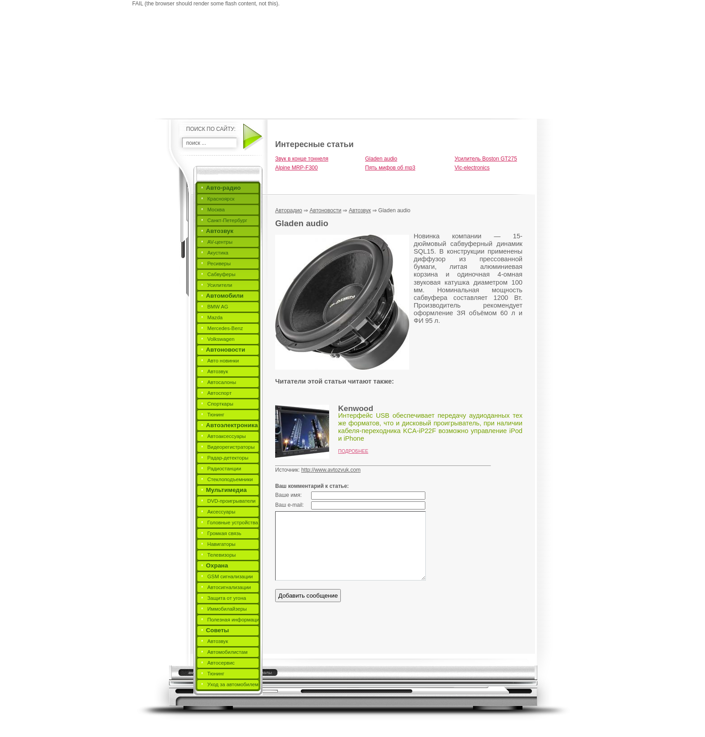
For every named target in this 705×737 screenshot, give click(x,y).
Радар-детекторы (227, 457)
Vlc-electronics (472, 168)
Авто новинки (223, 360)
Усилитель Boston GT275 (486, 159)
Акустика (217, 252)
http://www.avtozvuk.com (331, 470)
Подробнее (353, 451)
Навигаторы (221, 544)
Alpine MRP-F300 (296, 168)
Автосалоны (221, 382)
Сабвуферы (221, 274)
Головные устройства (232, 522)
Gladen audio (381, 159)
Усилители (219, 285)
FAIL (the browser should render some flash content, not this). (206, 3)
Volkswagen (221, 339)
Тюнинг (215, 414)
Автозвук (219, 231)
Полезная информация (234, 619)
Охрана (217, 565)
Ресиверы (219, 263)
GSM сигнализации (230, 576)
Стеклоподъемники (230, 479)
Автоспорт (219, 393)
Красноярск (221, 198)
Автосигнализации (229, 587)
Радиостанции (224, 468)
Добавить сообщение (308, 595)
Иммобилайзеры (227, 609)
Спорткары (220, 403)
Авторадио (288, 210)
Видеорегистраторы (230, 447)
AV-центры (219, 242)
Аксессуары (221, 511)
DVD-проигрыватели (231, 501)
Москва (216, 209)
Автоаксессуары (226, 436)
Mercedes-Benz (225, 328)
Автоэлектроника (232, 425)
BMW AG (217, 306)
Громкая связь (224, 533)
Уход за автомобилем (233, 684)
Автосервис (221, 663)
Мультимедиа (226, 490)
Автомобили (225, 295)
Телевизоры (221, 555)
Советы (217, 630)
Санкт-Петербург (227, 220)
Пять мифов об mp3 (390, 168)
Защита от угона (226, 598)
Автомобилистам (227, 652)
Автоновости (225, 349)
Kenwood (355, 408)
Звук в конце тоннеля (301, 159)
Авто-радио (223, 187)
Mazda (215, 317)
